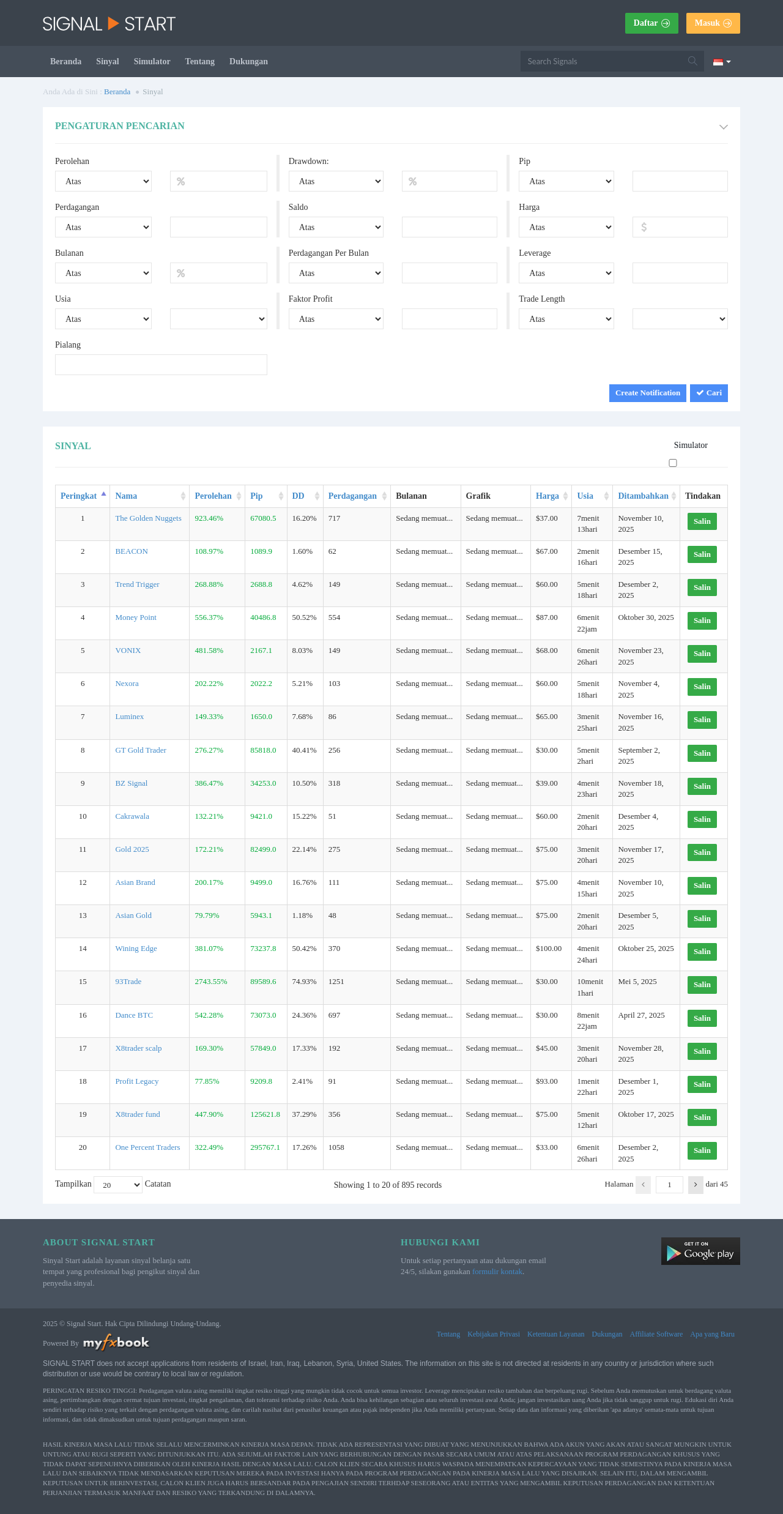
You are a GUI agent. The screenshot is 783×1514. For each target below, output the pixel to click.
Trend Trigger (137, 584)
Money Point (136, 617)
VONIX (128, 650)
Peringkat (79, 496)
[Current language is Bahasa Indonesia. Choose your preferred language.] (722, 61)
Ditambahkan (643, 496)
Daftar (652, 23)
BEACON (131, 551)
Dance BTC (134, 1015)
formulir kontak (497, 1271)
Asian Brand (135, 882)
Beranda (65, 61)
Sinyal (107, 61)
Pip (524, 161)
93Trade (128, 981)
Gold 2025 (132, 849)
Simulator (152, 61)
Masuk (713, 23)
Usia (63, 299)
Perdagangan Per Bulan (329, 253)
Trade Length (542, 299)
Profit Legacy (136, 1081)
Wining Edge (136, 948)
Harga (529, 207)
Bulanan (69, 253)
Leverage (535, 253)
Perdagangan (77, 207)
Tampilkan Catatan (113, 1184)
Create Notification (647, 392)
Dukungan (248, 61)
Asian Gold (133, 915)
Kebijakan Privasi (493, 1334)
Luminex (129, 716)
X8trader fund (137, 1114)
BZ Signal (131, 783)
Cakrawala (132, 816)
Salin (702, 521)
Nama (126, 496)
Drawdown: (309, 161)
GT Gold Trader (140, 750)
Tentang (200, 61)
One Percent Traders (147, 1147)
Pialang (68, 344)
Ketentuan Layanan (556, 1334)
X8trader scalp (138, 1048)
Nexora (126, 683)
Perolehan (72, 161)
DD (298, 496)
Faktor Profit (311, 299)
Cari (709, 392)
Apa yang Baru (712, 1334)
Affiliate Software (656, 1334)
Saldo (298, 207)
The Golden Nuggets (148, 518)
